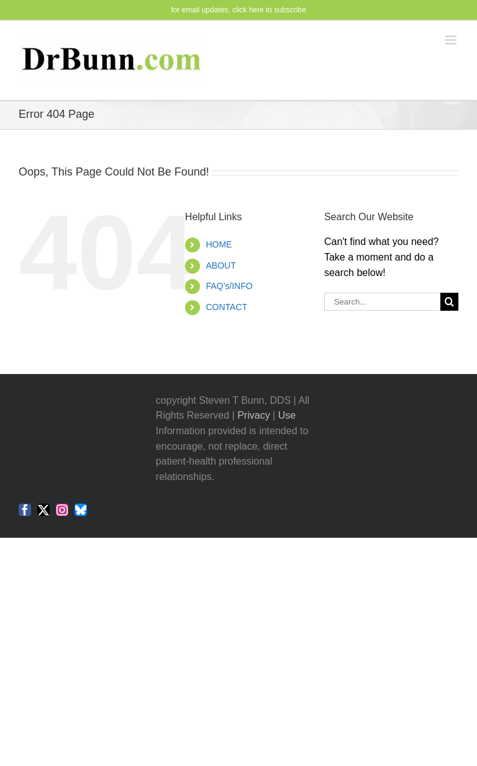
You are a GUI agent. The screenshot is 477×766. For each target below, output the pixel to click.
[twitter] (43, 510)
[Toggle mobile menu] (451, 40)
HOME (219, 244)
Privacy (253, 415)
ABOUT (220, 265)
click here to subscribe (269, 10)
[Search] (449, 302)
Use (287, 415)
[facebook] (25, 510)
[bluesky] (81, 510)
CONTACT (226, 307)
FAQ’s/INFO (229, 286)
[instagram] (62, 510)
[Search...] (382, 302)
